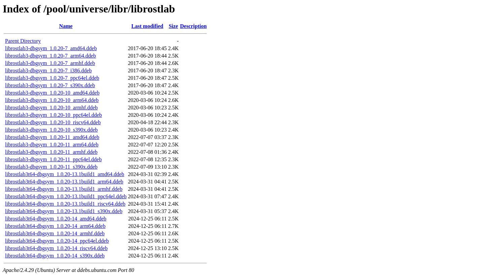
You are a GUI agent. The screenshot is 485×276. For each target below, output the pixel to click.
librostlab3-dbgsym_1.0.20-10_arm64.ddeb (52, 100)
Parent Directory (23, 41)
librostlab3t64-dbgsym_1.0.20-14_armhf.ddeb (55, 233)
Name (65, 26)
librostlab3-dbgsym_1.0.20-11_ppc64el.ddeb (53, 159)
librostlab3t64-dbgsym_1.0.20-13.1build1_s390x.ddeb (63, 211)
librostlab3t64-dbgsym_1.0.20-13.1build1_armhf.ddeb (63, 189)
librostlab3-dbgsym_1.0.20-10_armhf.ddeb (51, 107)
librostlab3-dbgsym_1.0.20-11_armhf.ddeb (51, 152)
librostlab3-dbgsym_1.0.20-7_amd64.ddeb (51, 48)
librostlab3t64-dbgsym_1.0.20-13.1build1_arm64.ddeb (64, 181)
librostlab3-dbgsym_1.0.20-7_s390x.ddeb (50, 85)
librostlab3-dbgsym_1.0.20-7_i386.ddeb (48, 70)
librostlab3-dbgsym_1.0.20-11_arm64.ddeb (51, 144)
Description (193, 26)
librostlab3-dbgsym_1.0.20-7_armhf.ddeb (50, 63)
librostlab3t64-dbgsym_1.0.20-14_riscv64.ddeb (56, 248)
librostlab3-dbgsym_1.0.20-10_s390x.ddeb (51, 130)
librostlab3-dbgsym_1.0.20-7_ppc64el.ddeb (52, 78)
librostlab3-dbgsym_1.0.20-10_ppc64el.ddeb (53, 115)
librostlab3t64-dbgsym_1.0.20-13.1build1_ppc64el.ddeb (66, 196)
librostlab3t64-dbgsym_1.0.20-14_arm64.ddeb (55, 226)
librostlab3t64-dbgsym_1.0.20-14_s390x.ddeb (55, 255)
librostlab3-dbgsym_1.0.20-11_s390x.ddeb (51, 167)
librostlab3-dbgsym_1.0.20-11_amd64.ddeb (52, 137)
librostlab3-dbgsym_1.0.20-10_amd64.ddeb (52, 93)
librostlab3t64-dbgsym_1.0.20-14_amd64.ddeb (55, 218)
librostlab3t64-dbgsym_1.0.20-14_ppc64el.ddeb (57, 241)
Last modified (147, 26)
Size (173, 26)
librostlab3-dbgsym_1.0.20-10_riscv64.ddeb (53, 122)
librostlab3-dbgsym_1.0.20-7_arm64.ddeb (50, 56)
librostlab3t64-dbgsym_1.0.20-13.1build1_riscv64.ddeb (65, 204)
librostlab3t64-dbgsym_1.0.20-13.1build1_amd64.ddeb (64, 174)
